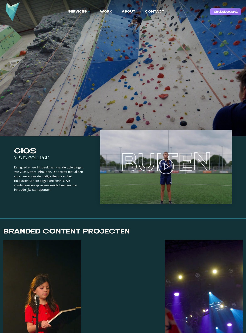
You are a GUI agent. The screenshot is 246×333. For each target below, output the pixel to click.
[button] (79, 12)
